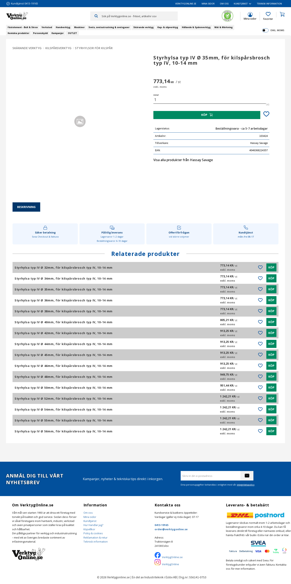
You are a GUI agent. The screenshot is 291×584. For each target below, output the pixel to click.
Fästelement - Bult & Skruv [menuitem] (23, 27)
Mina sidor (89, 517)
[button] (268, 16)
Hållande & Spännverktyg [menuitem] (196, 27)
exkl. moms (277, 30)
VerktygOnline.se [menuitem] (185, 3)
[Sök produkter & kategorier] (139, 16)
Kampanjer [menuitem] (58, 33)
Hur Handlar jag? (93, 525)
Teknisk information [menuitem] (269, 3)
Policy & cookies (93, 533)
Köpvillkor (89, 529)
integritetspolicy (245, 484)
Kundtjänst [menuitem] (241, 3)
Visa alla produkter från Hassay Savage (183, 160)
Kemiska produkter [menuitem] (18, 33)
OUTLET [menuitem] (72, 33)
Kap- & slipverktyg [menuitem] (167, 27)
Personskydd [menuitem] (40, 33)
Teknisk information (95, 541)
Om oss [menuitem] (224, 3)
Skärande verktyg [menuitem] (143, 27)
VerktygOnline (170, 564)
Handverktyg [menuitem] (63, 27)
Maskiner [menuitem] (79, 27)
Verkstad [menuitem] (47, 27)
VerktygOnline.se (172, 557)
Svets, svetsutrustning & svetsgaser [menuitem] (109, 27)
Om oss (88, 512)
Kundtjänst (89, 521)
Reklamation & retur (95, 537)
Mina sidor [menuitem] (208, 3)
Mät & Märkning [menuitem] (223, 27)
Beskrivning (26, 207)
